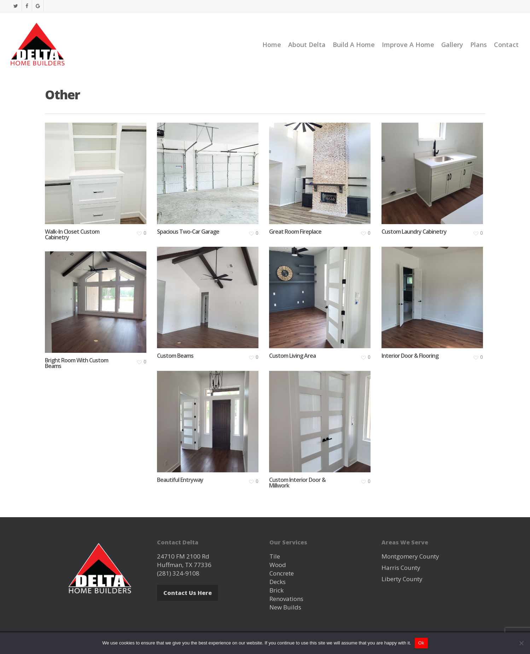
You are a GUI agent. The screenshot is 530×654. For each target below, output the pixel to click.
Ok (421, 643)
